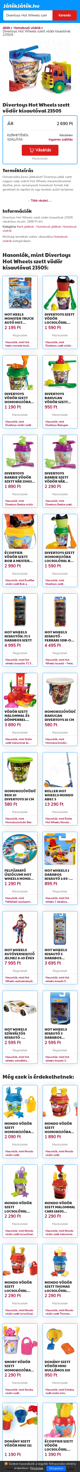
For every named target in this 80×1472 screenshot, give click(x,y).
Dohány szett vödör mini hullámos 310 (57, 1365)
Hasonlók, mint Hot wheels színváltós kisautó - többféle (17, 1060)
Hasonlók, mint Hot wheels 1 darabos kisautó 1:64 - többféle (59, 901)
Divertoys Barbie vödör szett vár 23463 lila (18, 479)
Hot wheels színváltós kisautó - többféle (15, 1035)
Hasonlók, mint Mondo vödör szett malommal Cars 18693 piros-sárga (59, 1234)
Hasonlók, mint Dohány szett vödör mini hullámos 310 (59, 1393)
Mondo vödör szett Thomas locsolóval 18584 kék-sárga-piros (58, 1290)
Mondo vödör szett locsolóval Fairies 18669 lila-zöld (18, 1211)
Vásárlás (40, 150)
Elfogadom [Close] (56, 1468)
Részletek (36, 1468)
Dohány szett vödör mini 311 (18, 1443)
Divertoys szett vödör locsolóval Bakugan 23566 (59, 320)
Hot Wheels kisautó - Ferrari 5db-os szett (59, 638)
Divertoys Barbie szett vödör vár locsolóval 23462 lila (56, 481)
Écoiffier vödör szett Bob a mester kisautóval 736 (18, 558)
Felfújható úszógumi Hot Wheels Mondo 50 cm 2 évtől (18, 876)
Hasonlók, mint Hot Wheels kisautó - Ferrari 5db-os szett (59, 663)
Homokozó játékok (48, 227)
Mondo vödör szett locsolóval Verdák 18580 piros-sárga (18, 1290)
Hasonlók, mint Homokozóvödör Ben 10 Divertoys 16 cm (18, 822)
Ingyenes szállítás (61, 140)
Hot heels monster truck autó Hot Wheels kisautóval (19, 322)
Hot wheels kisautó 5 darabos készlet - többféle (56, 958)
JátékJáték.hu (21, 5)
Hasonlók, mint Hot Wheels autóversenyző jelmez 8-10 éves (18, 981)
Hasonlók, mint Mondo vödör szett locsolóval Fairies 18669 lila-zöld (19, 1234)
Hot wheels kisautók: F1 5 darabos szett (18, 636)
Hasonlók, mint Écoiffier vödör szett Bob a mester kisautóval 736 (19, 584)
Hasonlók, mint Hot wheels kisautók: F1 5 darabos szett (18, 663)
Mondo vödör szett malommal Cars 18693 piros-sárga (60, 1209)
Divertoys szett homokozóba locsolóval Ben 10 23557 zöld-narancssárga (60, 560)
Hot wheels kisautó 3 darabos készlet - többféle (56, 1037)
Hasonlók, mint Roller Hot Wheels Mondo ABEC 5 (58, 822)
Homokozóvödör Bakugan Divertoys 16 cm (62, 715)
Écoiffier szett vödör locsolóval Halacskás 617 (59, 1447)
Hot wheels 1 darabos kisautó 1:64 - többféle (57, 876)
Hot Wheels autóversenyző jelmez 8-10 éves (19, 953)
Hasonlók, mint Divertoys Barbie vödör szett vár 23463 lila (19, 504)
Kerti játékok (26, 227)
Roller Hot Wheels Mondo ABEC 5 (59, 794)
